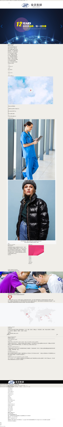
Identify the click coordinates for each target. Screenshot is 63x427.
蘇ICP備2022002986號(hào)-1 (17, 419)
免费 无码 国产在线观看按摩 (5, 386)
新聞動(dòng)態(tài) (11, 405)
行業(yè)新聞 (14, 339)
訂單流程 (9, 402)
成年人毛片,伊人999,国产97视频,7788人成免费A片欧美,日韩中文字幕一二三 (13, 0)
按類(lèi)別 (10, 395)
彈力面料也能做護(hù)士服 (12, 351)
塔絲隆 (30, 258)
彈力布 (30, 259)
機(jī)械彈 (30, 262)
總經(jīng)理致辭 (11, 386)
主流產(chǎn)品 (10, 394)
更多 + (9, 243)
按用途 (9, 396)
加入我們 (9, 411)
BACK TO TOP (2, 426)
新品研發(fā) (10, 399)
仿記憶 (30, 261)
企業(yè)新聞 (10, 339)
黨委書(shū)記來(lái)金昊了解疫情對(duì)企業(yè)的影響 (18, 356)
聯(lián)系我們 (10, 408)
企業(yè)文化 (10, 72)
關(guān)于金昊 (10, 385)
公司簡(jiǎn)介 (10, 66)
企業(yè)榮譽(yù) (11, 75)
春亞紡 (30, 256)
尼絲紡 (30, 257)
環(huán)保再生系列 (11, 400)
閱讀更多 (9, 254)
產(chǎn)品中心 (10, 392)
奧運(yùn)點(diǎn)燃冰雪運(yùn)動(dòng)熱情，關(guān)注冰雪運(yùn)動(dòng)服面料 (23, 341)
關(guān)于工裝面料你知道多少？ (14, 346)
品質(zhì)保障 (10, 401)
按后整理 (9, 397)
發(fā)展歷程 (10, 69)
